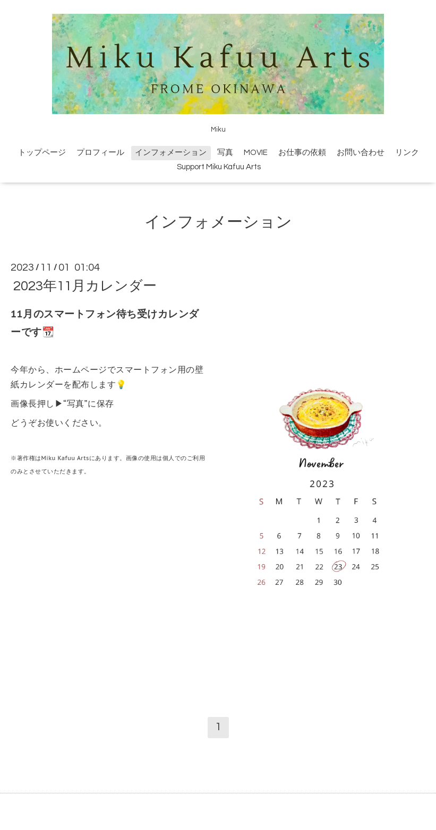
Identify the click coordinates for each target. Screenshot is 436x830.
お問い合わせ (360, 153)
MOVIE (256, 153)
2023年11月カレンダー (85, 286)
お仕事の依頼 (302, 153)
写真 (225, 153)
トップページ (42, 153)
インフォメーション (171, 153)
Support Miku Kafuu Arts (219, 167)
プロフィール (100, 153)
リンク (407, 153)
